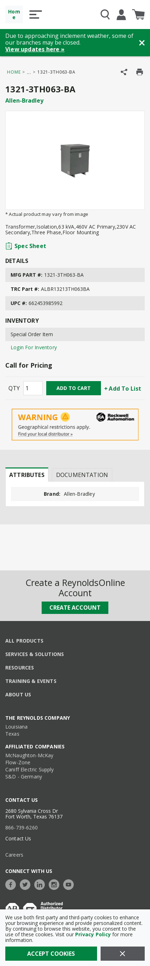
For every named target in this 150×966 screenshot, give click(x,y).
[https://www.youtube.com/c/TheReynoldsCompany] (70, 884)
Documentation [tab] (82, 474)
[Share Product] (124, 72)
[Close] (123, 954)
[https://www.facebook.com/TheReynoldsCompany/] (12, 884)
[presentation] (26, 474)
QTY (14, 388)
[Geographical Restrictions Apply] (75, 425)
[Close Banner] (142, 43)
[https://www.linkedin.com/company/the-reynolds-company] (41, 884)
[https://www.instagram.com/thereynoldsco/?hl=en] (56, 884)
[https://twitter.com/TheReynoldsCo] (27, 884)
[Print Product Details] (139, 72)
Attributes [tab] (26, 474)
